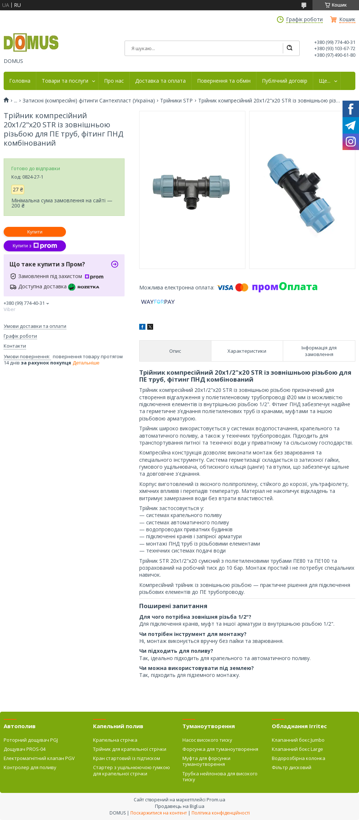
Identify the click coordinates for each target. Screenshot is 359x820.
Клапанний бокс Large (297, 749)
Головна (19, 81)
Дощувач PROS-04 (24, 749)
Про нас (114, 81)
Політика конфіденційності (221, 813)
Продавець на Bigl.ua (179, 806)
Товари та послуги (65, 81)
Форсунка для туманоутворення (220, 749)
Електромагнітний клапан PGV (39, 758)
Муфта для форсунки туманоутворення (206, 761)
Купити (34, 232)
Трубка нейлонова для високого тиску (220, 776)
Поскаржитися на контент (158, 813)
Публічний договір (284, 81)
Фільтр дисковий (291, 767)
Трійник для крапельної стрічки (129, 749)
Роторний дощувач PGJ (31, 740)
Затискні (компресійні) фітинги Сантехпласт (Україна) (89, 100)
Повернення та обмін (224, 81)
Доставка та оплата (160, 81)
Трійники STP (176, 100)
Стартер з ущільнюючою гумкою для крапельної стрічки (131, 770)
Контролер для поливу (30, 767)
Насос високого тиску (207, 740)
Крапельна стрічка (115, 740)
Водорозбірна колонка (298, 758)
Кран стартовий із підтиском (126, 758)
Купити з (34, 246)
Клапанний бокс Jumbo (298, 740)
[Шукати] (289, 48)
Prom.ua (216, 799)
